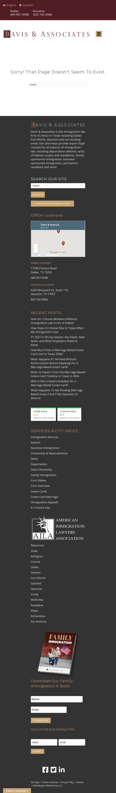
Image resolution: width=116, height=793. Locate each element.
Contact (80, 780)
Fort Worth (38, 578)
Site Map (35, 780)
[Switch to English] (9, 5)
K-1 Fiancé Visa (40, 507)
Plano (34, 610)
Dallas (35, 567)
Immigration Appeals (44, 502)
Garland (36, 583)
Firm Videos (38, 480)
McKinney (37, 599)
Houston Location (42, 284)
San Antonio (39, 621)
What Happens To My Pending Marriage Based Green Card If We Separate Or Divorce (57, 394)
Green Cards (39, 491)
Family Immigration (43, 475)
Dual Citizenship (41, 469)
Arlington (37, 556)
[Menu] (99, 34)
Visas (34, 551)
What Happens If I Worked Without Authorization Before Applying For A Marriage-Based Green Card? (54, 363)
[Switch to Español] (25, 5)
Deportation (39, 464)
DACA (34, 459)
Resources (37, 545)
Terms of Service (50, 780)
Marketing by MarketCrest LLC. (48, 783)
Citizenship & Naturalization (49, 453)
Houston (36, 589)
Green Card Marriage (44, 497)
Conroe (35, 562)
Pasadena (37, 605)
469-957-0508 (19, 14)
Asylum (35, 442)
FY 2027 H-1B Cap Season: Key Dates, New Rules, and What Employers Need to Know (58, 341)
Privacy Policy (67, 780)
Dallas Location (41, 263)
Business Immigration (45, 448)
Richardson (38, 616)
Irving (34, 594)
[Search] (58, 84)
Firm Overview (40, 486)
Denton (35, 572)
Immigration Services (44, 437)
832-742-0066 (39, 299)
